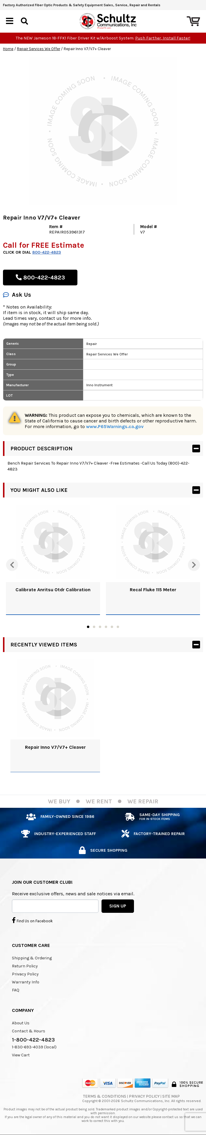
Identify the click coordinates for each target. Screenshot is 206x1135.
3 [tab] (100, 627)
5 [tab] (112, 627)
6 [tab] (118, 627)
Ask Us (17, 294)
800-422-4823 (46, 252)
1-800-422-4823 (33, 1040)
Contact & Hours (28, 1031)
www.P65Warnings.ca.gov (114, 426)
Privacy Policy (25, 974)
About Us (20, 1023)
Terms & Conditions (104, 1096)
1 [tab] (88, 627)
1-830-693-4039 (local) (34, 1047)
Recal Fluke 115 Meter (153, 589)
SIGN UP (117, 906)
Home (8, 49)
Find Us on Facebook (32, 920)
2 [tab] (94, 627)
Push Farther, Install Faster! (162, 38)
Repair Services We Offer (38, 49)
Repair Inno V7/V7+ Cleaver (55, 747)
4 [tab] (106, 627)
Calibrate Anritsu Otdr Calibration (52, 589)
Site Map (171, 1096)
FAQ (15, 990)
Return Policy (25, 966)
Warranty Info (25, 982)
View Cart (21, 1055)
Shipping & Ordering (32, 958)
